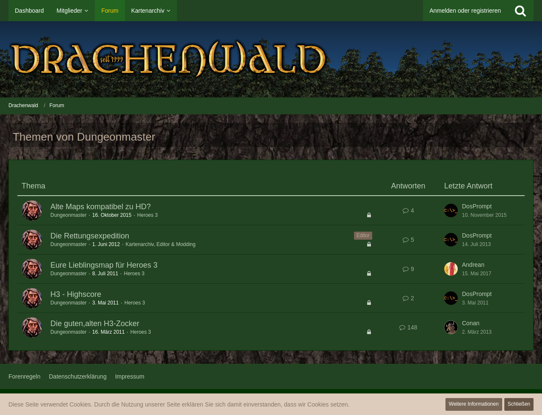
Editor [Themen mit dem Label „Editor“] (363, 235)
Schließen (519, 404)
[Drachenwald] (271, 59)
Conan (470, 323)
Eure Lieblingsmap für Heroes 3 (104, 265)
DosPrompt (477, 206)
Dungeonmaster (68, 215)
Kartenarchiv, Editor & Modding (160, 244)
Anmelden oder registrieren (465, 10)
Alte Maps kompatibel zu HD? (100, 206)
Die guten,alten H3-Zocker (94, 323)
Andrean (473, 264)
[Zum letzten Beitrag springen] (451, 210)
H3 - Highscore (75, 294)
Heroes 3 (147, 215)
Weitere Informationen (474, 404)
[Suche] (520, 10)
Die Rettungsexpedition (89, 236)
